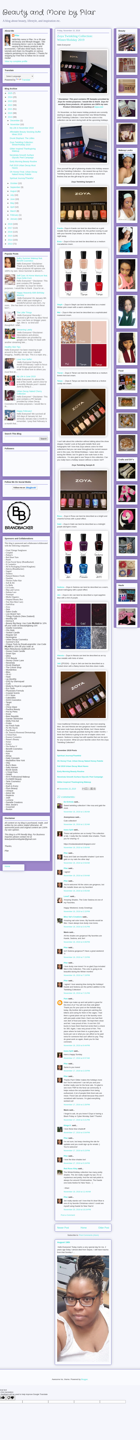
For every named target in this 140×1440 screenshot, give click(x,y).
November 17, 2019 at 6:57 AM (77, 1058)
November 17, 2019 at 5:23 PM (77, 1150)
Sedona (60, 587)
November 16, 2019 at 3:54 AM (77, 863)
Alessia (60, 655)
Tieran (60, 373)
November (15, 124)
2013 (10, 244)
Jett (59, 663)
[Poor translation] (10, 1397)
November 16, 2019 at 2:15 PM (77, 911)
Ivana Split (68, 830)
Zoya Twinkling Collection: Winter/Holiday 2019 (21, 143)
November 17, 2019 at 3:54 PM (77, 1132)
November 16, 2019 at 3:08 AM (77, 847)
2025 (10, 93)
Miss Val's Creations (73, 917)
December (15, 120)
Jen (58, 595)
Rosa (59, 516)
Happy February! (24, 411)
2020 (10, 113)
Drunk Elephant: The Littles (22, 138)
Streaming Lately (24, 329)
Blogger (84, 1379)
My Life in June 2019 (26, 376)
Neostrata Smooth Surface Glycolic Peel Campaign (80, 777)
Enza (59, 241)
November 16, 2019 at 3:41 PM (77, 927)
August (13, 191)
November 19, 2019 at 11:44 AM (77, 1192)
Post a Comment (68, 1215)
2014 (10, 240)
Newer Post (63, 1227)
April (12, 207)
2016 (10, 232)
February (14, 215)
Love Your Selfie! (24, 359)
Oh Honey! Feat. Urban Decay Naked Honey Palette (80, 761)
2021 (10, 109)
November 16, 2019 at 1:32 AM (77, 824)
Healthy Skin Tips (12, 347)
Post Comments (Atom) (89, 1235)
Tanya (60, 381)
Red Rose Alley (70, 1168)
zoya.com (98, 107)
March (13, 211)
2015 (10, 236)
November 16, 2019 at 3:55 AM (77, 891)
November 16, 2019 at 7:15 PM (77, 957)
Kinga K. (67, 1125)
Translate (23, 80)
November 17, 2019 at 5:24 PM (77, 1163)
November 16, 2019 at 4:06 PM (77, 942)
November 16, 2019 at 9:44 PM (77, 1045)
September (15, 187)
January (14, 219)
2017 (10, 228)
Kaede (60, 228)
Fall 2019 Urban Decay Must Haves (72, 766)
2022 (10, 105)
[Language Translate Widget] (19, 76)
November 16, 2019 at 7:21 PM (77, 993)
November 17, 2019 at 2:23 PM (77, 1071)
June (12, 199)
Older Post (103, 1227)
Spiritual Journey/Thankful (69, 756)
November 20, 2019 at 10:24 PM (77, 1209)
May (12, 203)
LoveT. (67, 896)
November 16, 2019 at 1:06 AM (77, 812)
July (12, 195)
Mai (58, 312)
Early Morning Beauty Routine (70, 771)
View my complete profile (16, 61)
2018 (10, 224)
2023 (10, 101)
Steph (59, 304)
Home (84, 1227)
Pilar (66, 853)
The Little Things (24, 312)
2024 (10, 97)
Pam (66, 999)
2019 (10, 117)
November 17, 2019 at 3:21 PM (77, 1120)
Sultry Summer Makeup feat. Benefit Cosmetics (30, 259)
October (14, 183)
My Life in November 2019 (22, 128)
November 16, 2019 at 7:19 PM (77, 975)
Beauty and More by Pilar (48, 13)
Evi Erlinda (69, 802)
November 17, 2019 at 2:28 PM (77, 1105)
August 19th (63, 1242)
